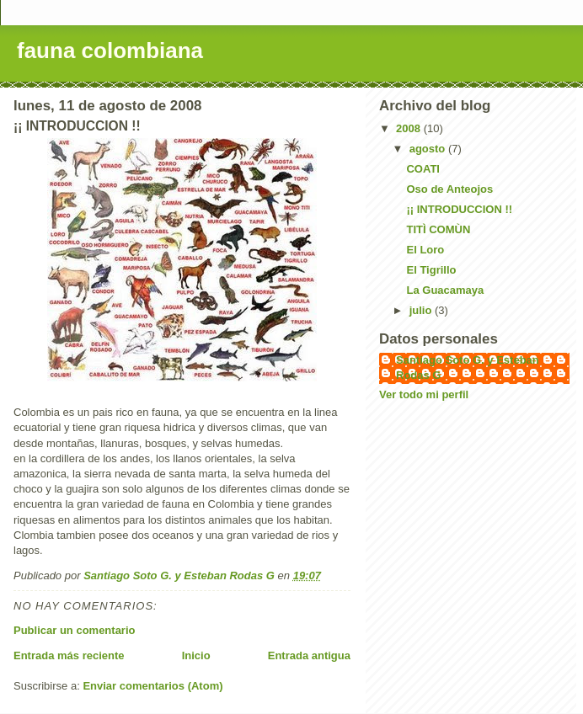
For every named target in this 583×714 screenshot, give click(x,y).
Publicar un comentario (74, 630)
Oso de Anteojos (449, 189)
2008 (410, 128)
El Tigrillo (431, 270)
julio (422, 310)
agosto (428, 148)
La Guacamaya (445, 290)
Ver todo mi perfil (423, 394)
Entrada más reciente (69, 655)
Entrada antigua (309, 655)
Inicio (196, 655)
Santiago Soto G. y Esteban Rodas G (467, 367)
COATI (422, 169)
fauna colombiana (110, 50)
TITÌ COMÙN (438, 229)
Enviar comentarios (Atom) (152, 685)
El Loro (425, 249)
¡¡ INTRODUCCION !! (459, 209)
